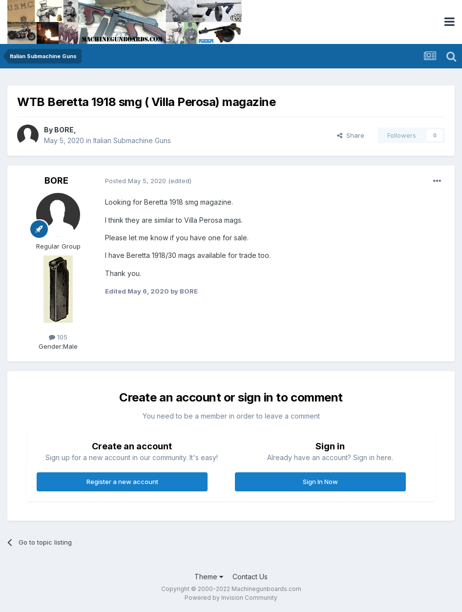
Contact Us (250, 576)
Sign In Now (320, 481)
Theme (208, 576)
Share (350, 135)
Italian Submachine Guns (132, 140)
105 (58, 337)
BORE (64, 130)
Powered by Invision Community (231, 597)
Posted (135, 181)
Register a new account (122, 481)
